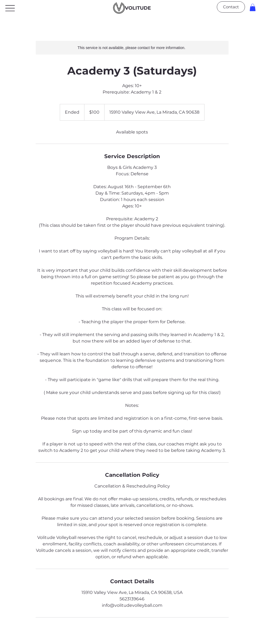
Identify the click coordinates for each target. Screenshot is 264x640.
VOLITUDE (138, 8)
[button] (253, 7)
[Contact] (231, 7)
